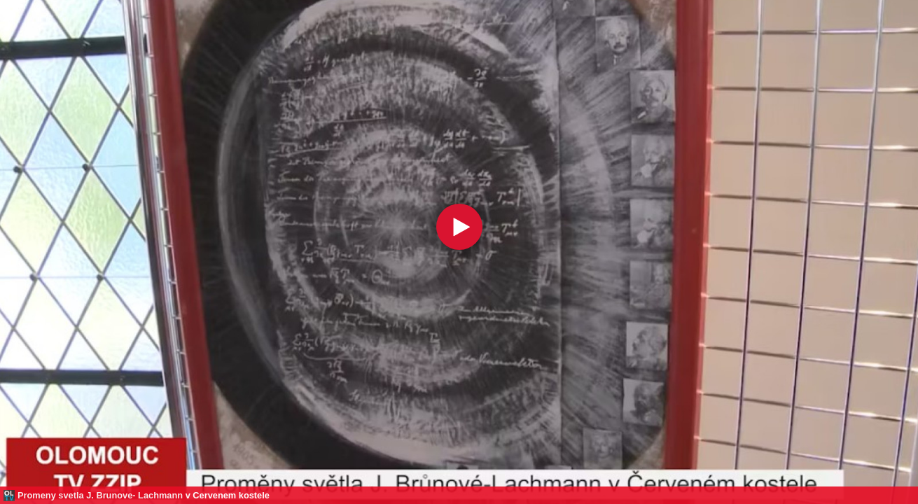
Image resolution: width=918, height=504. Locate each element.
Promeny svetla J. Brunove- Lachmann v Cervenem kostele (144, 495)
